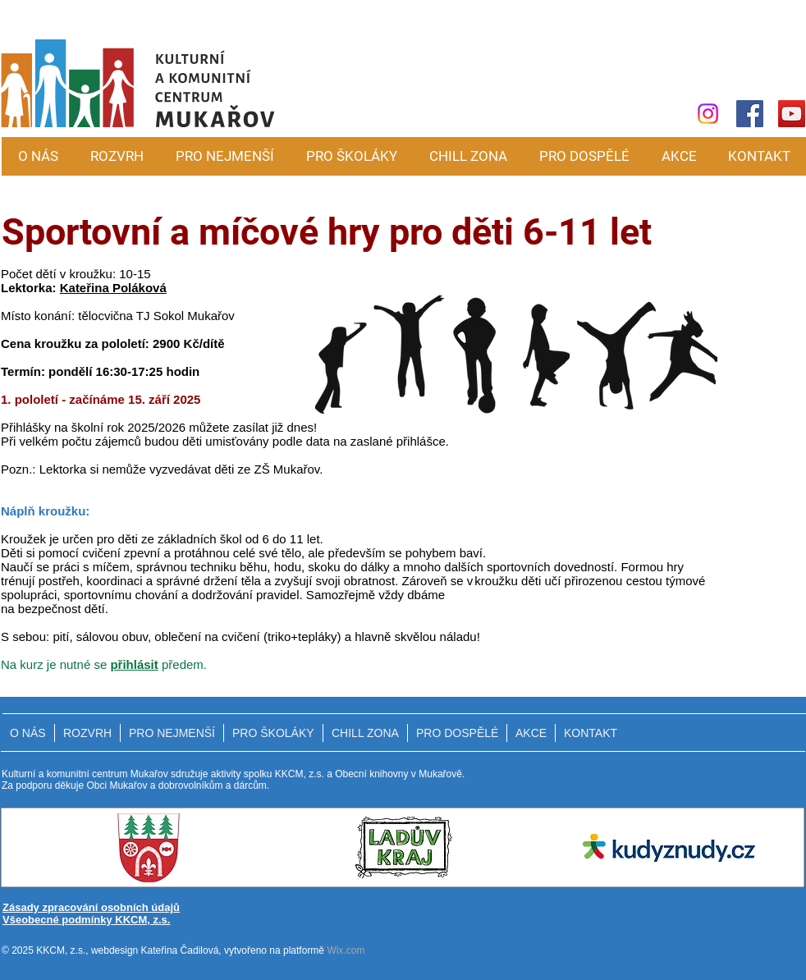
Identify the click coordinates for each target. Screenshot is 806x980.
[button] (224, 156)
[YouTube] (791, 113)
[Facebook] (749, 113)
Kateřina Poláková (113, 288)
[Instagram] (707, 113)
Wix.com (345, 950)
